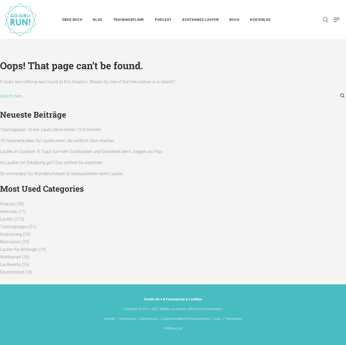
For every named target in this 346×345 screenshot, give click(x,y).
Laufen (6, 219)
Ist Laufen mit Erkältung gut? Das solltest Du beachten (51, 162)
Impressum (127, 319)
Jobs (217, 319)
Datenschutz (149, 319)
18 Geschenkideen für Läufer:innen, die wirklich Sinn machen (57, 140)
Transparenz (233, 319)
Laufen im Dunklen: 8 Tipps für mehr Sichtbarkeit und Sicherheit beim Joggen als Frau (81, 151)
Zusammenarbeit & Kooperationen (186, 319)
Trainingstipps (13, 226)
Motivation (10, 241)
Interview (8, 211)
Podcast (8, 204)
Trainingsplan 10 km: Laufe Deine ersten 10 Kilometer (50, 129)
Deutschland (12, 272)
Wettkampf (10, 257)
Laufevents (10, 264)
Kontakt (109, 319)
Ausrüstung (11, 234)
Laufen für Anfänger (19, 249)
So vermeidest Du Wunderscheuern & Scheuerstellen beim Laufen (61, 173)
